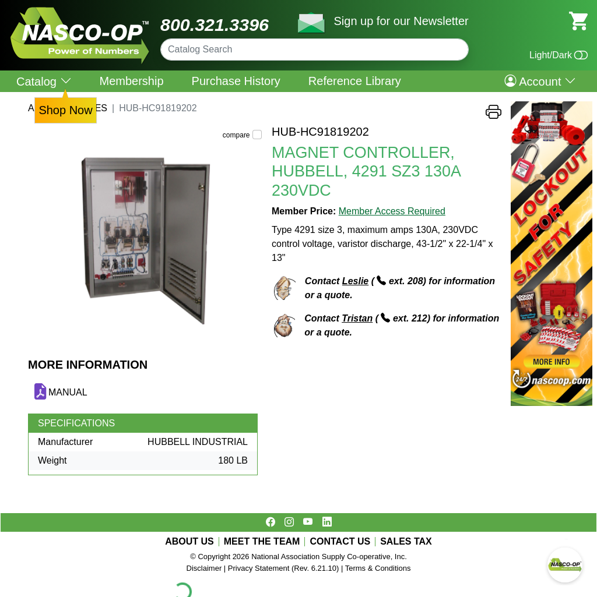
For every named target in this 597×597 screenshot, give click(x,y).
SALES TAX (406, 541)
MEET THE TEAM (262, 541)
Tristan (357, 318)
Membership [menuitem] (132, 81)
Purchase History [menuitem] (236, 81)
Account (540, 81)
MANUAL (67, 392)
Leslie (355, 281)
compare (236, 135)
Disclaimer (204, 568)
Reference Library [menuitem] (354, 81)
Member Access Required (392, 211)
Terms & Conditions (378, 568)
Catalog (44, 81)
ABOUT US (189, 541)
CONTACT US (340, 541)
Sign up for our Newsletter (400, 21)
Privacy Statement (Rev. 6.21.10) (283, 568)
